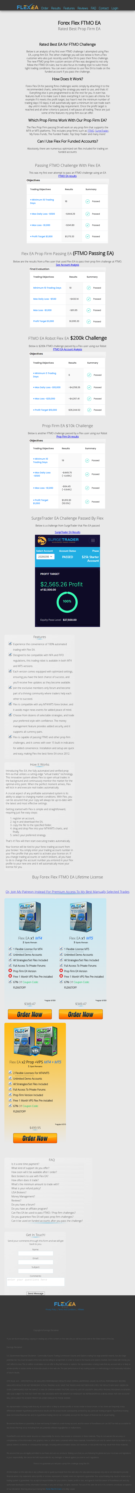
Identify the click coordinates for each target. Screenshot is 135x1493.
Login (114, 8)
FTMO (91, 130)
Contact (104, 8)
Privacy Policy (51, 1309)
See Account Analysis (67, 265)
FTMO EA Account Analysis (67, 349)
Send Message (35, 1293)
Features (69, 8)
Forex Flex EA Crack (54, 1489)
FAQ (93, 8)
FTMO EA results (67, 176)
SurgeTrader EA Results (67, 532)
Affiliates (81, 1309)
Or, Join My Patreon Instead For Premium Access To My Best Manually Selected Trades (67, 892)
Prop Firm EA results (67, 436)
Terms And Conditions (67, 1309)
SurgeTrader (101, 130)
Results (56, 8)
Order (44, 8)
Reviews (83, 8)
